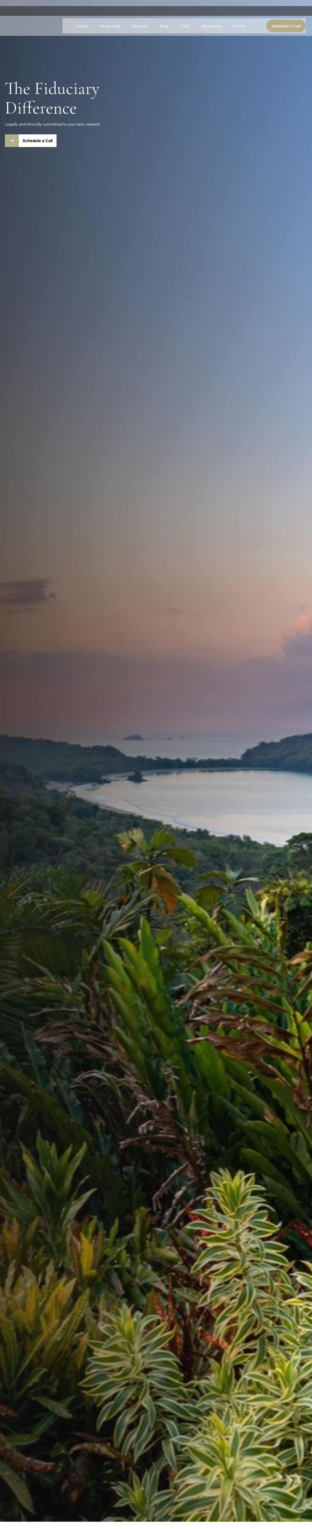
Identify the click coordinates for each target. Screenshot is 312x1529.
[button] (82, 19)
